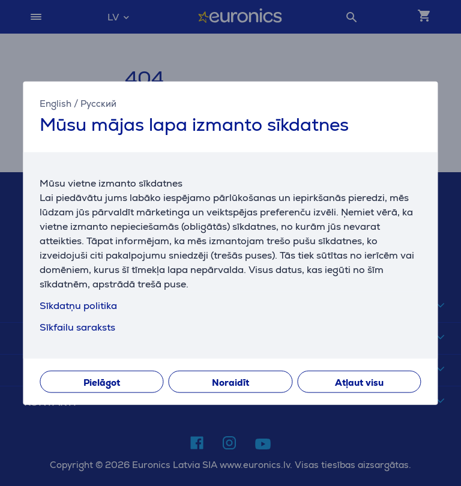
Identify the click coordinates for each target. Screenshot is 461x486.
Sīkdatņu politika (78, 305)
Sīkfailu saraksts (77, 326)
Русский (98, 103)
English (55, 103)
